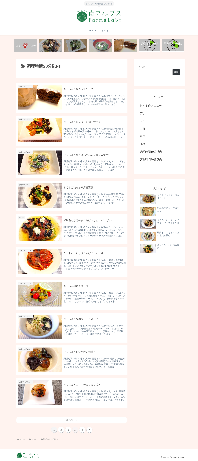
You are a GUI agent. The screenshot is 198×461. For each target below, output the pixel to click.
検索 (142, 66)
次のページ (71, 419)
